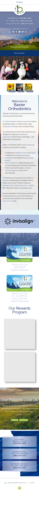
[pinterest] (13, 31)
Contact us (7, 227)
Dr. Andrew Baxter (10, 148)
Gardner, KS (13, 18)
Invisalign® (9, 184)
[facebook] (16, 31)
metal (15, 182)
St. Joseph (29, 212)
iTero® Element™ (11, 189)
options (29, 171)
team (25, 148)
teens (24, 179)
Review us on (27, 447)
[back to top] (19, 516)
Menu (19, 2)
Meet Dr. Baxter (19, 53)
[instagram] (25, 31)
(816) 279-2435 (26, 21)
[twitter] (22, 31)
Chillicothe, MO (13, 24)
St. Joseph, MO (13, 21)
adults (33, 179)
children (18, 179)
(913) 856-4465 (25, 18)
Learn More (10, 447)
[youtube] (19, 31)
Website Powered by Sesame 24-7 (15, 511)
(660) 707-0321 (27, 24)
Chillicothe (19, 212)
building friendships (10, 153)
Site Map (32, 511)
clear (23, 182)
